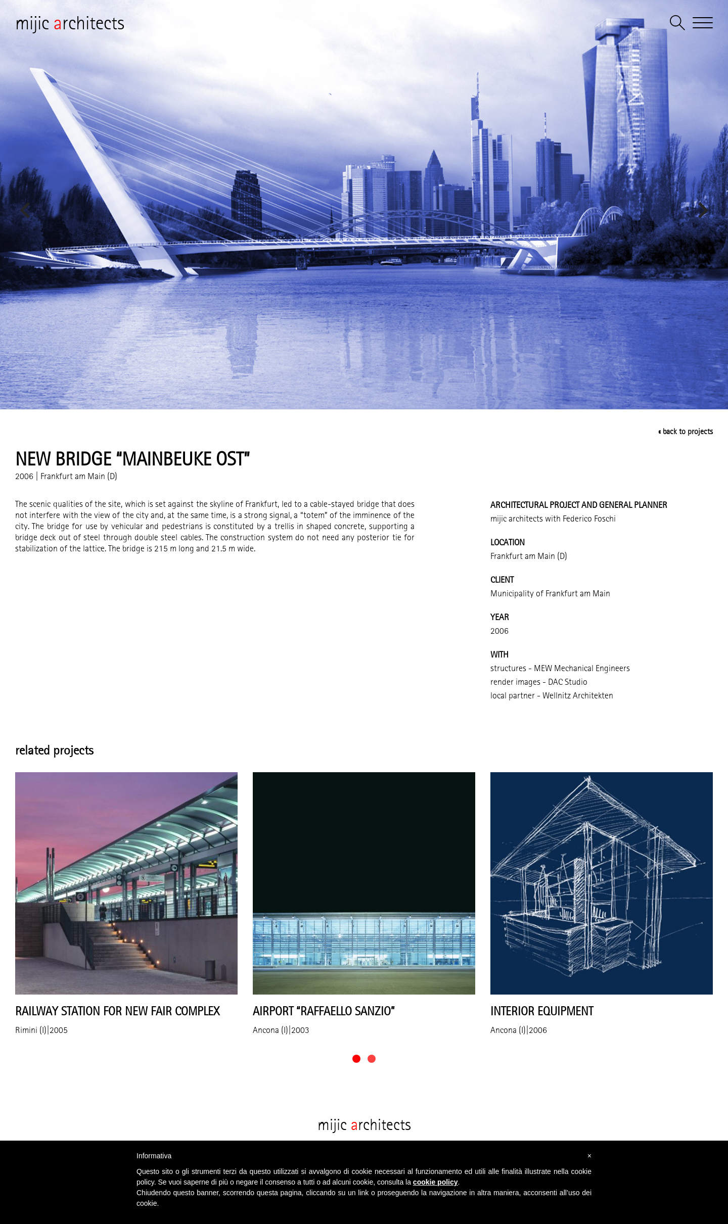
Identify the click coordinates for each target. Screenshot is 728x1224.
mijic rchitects (69, 22)
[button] (356, 1058)
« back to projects (685, 431)
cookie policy (435, 1182)
